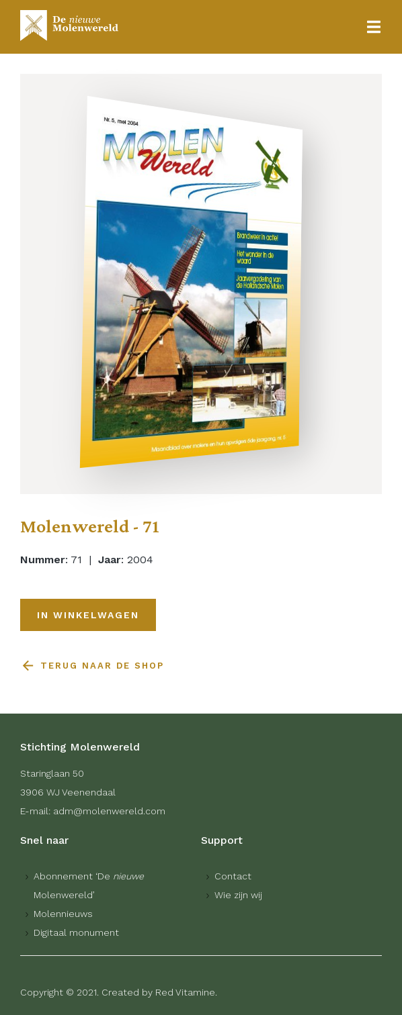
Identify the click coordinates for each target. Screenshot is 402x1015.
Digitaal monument (76, 932)
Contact (232, 876)
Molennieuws (63, 913)
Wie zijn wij (238, 894)
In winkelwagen (88, 615)
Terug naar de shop (102, 666)
